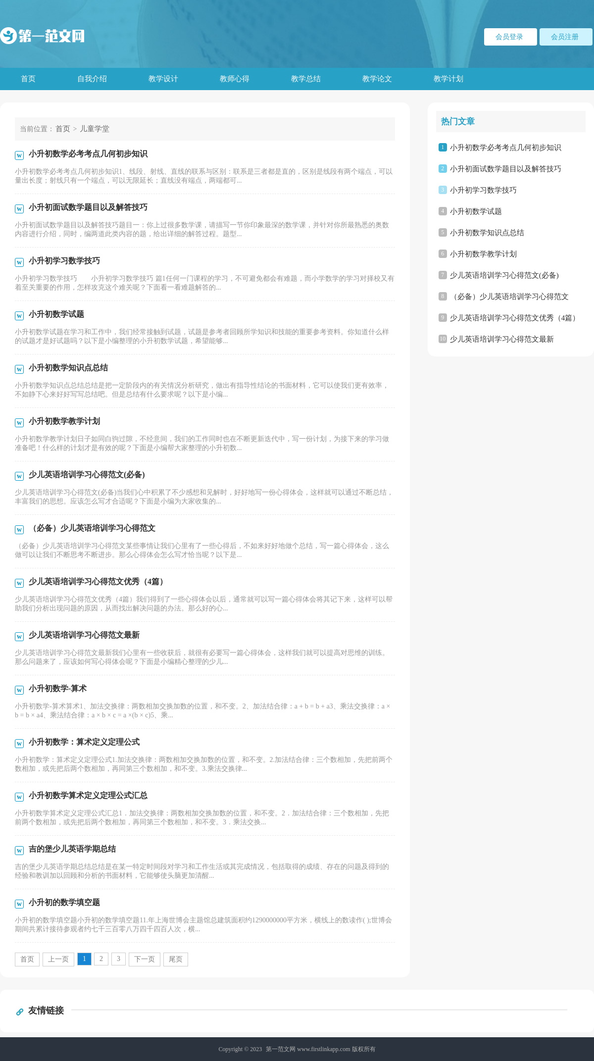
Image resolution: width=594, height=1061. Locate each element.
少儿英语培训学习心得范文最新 (502, 339)
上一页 (58, 959)
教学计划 (448, 79)
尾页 (176, 959)
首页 (28, 79)
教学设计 (163, 79)
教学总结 (306, 79)
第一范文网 (281, 1049)
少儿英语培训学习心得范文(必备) (504, 275)
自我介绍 (92, 79)
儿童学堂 (94, 129)
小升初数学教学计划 (483, 254)
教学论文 (377, 79)
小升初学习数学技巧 (483, 190)
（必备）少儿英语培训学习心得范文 (509, 297)
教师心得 (234, 79)
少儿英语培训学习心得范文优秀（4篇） (515, 318)
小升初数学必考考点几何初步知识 (505, 148)
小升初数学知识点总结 (487, 233)
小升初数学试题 (476, 211)
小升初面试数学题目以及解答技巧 (505, 169)
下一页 (144, 959)
